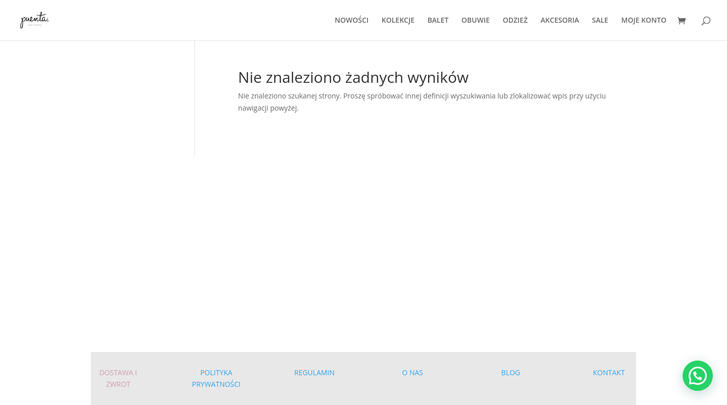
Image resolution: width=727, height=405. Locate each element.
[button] (698, 376)
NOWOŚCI (352, 21)
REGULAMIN (314, 372)
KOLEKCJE (398, 21)
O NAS (412, 372)
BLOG (510, 372)
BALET (438, 21)
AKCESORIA (560, 21)
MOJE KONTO (643, 21)
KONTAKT (609, 372)
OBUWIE (475, 21)
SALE (600, 21)
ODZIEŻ (515, 21)
